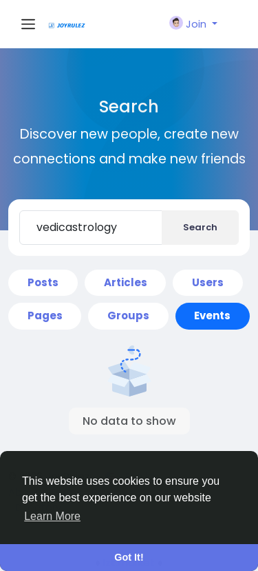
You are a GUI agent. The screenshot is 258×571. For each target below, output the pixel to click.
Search (200, 227)
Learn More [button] (52, 516)
